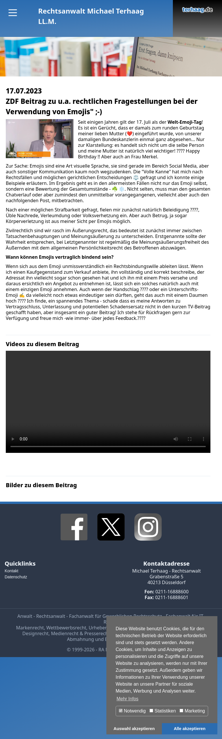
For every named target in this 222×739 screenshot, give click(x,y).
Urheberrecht (103, 627)
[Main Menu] (13, 13)
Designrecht (35, 633)
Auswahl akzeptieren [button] (134, 728)
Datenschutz (16, 577)
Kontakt (11, 571)
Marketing (192, 710)
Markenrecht (30, 627)
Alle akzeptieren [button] (190, 728)
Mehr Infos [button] (127, 698)
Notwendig (132, 710)
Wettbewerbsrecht (66, 627)
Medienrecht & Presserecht (80, 633)
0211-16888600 (171, 591)
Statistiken (162, 710)
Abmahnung (80, 639)
